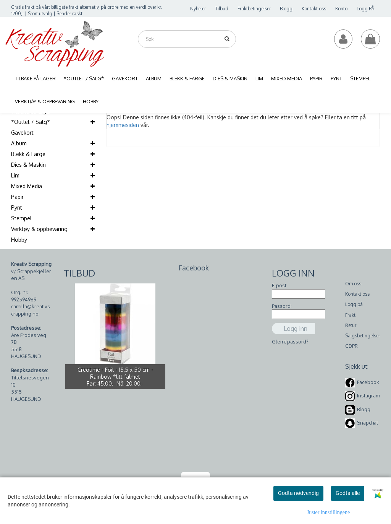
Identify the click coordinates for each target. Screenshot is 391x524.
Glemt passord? (290, 341)
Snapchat (367, 423)
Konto (341, 8)
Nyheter (198, 8)
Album (19, 143)
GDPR (351, 346)
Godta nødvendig (298, 493)
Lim (15, 175)
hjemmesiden (123, 125)
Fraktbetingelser (254, 8)
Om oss (353, 283)
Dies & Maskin (28, 164)
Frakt (350, 315)
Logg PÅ (365, 8)
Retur (350, 325)
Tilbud (221, 8)
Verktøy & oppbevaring (39, 229)
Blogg (286, 8)
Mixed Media (26, 186)
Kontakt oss (314, 8)
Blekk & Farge (28, 154)
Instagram (368, 395)
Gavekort (22, 132)
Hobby (19, 239)
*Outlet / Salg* (30, 122)
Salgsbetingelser (362, 335)
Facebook (368, 382)
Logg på (354, 304)
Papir (17, 197)
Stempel (21, 218)
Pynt (16, 207)
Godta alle (348, 493)
